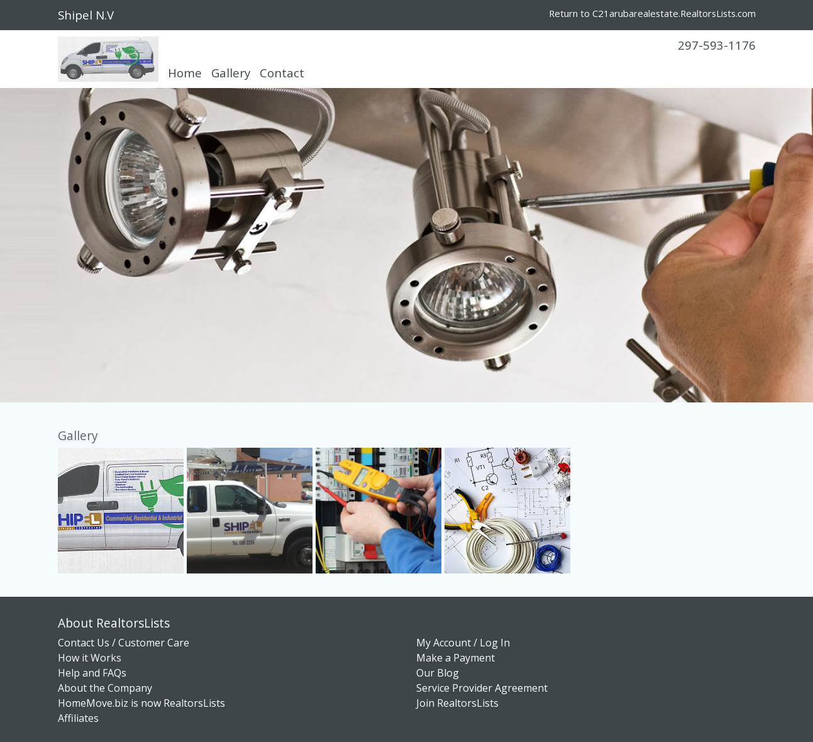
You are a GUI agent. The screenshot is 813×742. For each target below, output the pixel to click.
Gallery (230, 72)
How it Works (89, 658)
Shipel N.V (86, 15)
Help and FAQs (92, 673)
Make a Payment (455, 658)
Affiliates (78, 718)
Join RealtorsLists (457, 703)
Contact (282, 72)
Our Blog (437, 673)
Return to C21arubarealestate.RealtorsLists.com (652, 13)
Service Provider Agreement (482, 688)
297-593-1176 (717, 45)
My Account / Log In (463, 643)
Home (185, 72)
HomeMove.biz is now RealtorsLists (141, 703)
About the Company (105, 688)
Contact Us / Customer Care (123, 643)
